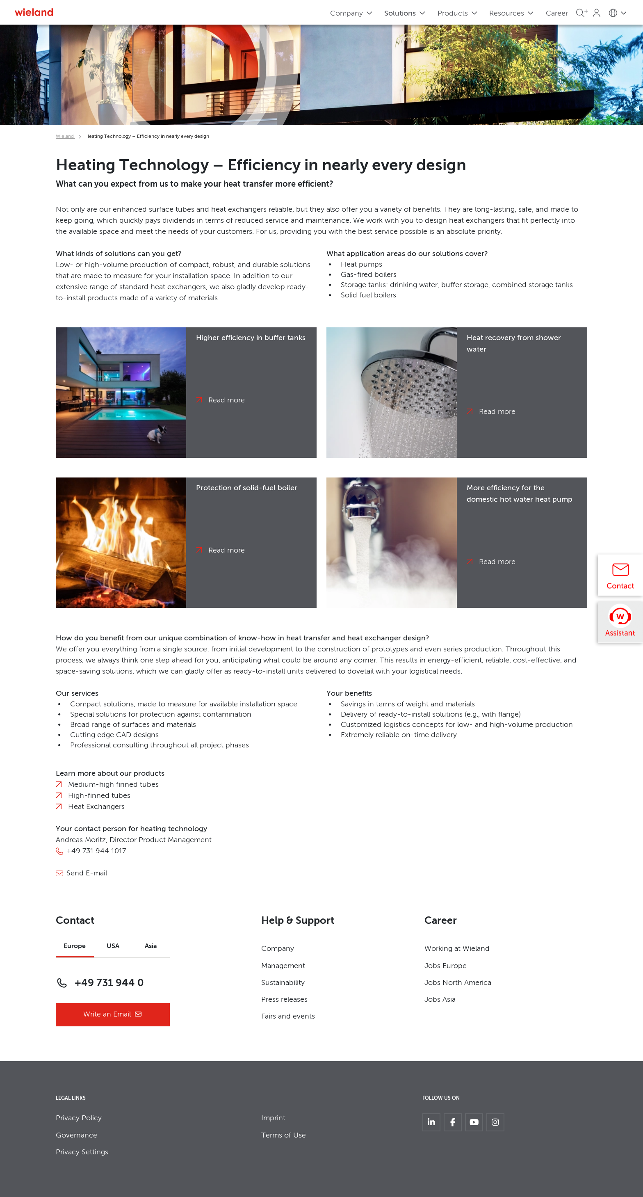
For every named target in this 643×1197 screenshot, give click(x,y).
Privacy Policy (79, 1118)
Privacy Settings (82, 1152)
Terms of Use (283, 1135)
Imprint (273, 1118)
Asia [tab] (151, 946)
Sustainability (283, 983)
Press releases (284, 999)
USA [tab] (113, 946)
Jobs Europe (445, 966)
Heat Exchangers (96, 807)
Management (283, 966)
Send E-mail (86, 873)
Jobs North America (457, 983)
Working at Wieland (457, 949)
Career (557, 13)
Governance (76, 1135)
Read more (226, 400)
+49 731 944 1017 (96, 851)
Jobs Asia (440, 999)
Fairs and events (288, 1016)
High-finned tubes (99, 796)
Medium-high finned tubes (113, 784)
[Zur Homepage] (34, 12)
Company (277, 949)
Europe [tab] (75, 946)
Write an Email (112, 1014)
